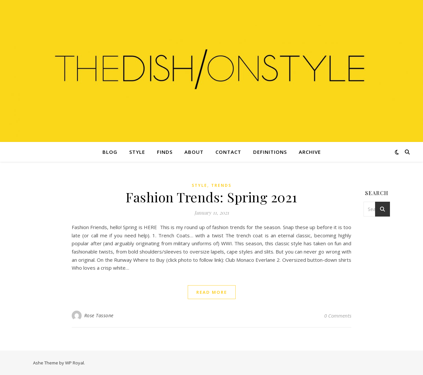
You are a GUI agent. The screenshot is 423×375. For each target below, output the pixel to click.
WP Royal (74, 363)
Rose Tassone (99, 315)
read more (211, 292)
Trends (221, 185)
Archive (310, 152)
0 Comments (337, 315)
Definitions (270, 152)
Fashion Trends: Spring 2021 (211, 197)
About (194, 152)
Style (137, 152)
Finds (165, 152)
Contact (228, 152)
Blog (109, 152)
